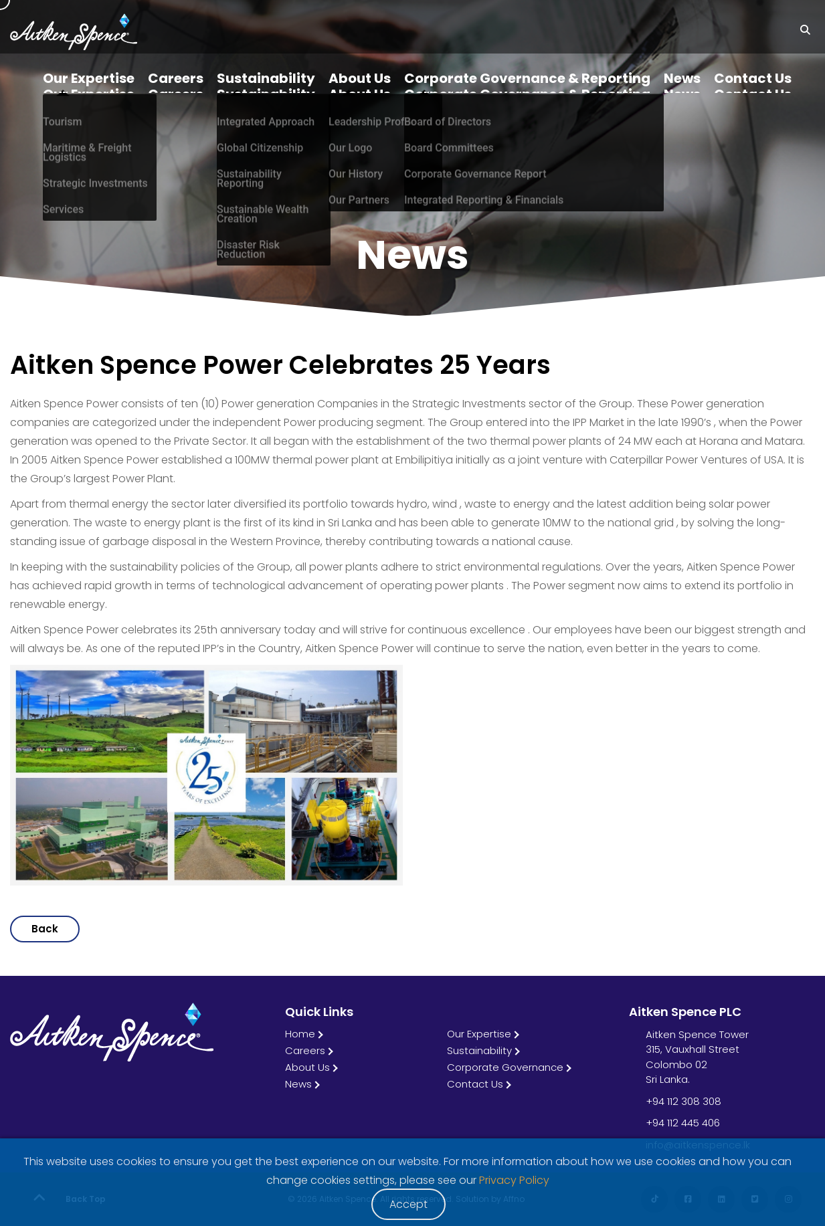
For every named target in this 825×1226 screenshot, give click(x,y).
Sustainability (479, 1050)
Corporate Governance (505, 1067)
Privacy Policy (514, 1180)
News (298, 1084)
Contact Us (475, 1084)
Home (300, 1034)
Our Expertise (479, 1034)
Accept (408, 1204)
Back (44, 929)
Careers (305, 1050)
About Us (307, 1067)
